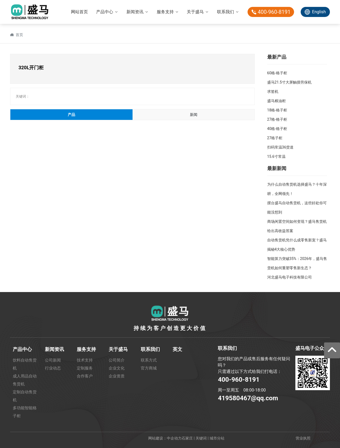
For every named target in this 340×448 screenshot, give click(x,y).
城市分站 (217, 438)
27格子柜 (275, 138)
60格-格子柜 (277, 73)
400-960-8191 (239, 379)
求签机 (272, 91)
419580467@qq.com (248, 398)
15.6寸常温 (276, 156)
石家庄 (187, 438)
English (319, 11)
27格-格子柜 (277, 119)
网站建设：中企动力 (165, 438)
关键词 (201, 438)
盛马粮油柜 (276, 101)
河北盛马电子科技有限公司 (289, 277)
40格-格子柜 (277, 129)
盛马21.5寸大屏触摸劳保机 (289, 82)
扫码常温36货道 (280, 147)
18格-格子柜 (277, 110)
